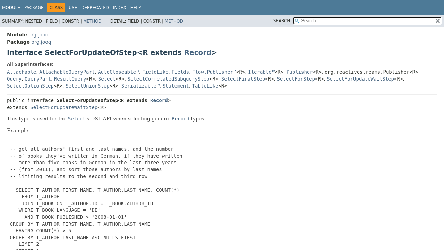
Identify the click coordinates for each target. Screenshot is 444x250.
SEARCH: (282, 20)
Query (14, 79)
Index (119, 7)
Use (73, 7)
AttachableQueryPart (67, 72)
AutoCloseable (117, 72)
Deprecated (95, 7)
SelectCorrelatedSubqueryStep (169, 79)
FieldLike (155, 72)
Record (198, 52)
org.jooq (38, 35)
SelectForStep (296, 79)
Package (33, 7)
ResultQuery (70, 79)
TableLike (205, 86)
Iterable (259, 72)
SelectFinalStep (243, 79)
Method (92, 21)
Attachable (21, 72)
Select (107, 79)
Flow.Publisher (212, 72)
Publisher (300, 72)
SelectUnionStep (87, 86)
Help (135, 7)
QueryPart (38, 79)
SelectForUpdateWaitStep (360, 79)
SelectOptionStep (30, 86)
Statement (176, 86)
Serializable (138, 86)
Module (11, 7)
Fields (180, 72)
